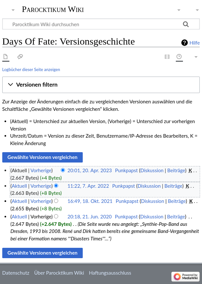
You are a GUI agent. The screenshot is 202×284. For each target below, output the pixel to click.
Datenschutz (15, 273)
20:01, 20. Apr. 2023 (90, 170)
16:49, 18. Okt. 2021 (90, 201)
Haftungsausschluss (110, 273)
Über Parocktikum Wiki (59, 273)
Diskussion (152, 170)
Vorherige (40, 170)
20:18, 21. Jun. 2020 (90, 216)
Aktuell (19, 186)
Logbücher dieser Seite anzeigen (31, 69)
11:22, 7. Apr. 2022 (88, 186)
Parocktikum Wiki (53, 9)
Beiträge (176, 170)
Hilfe (194, 43)
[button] (101, 85)
